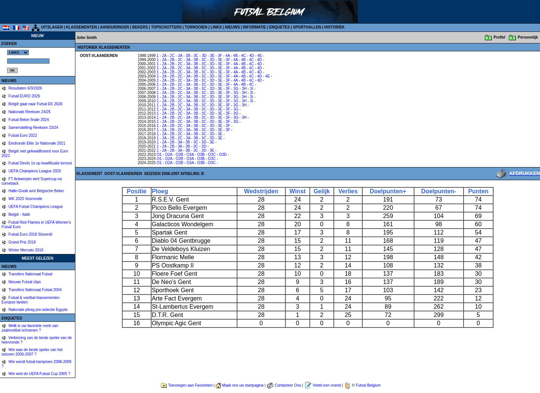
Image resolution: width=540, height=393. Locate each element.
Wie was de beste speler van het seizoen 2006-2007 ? (32, 352)
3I (251, 89)
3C (196, 56)
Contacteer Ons (288, 385)
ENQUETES (279, 27)
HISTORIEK (334, 27)
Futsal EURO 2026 (24, 96)
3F (220, 56)
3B (188, 56)
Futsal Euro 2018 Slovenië (30, 234)
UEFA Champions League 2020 (34, 171)
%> (18, 52)
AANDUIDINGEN (114, 27)
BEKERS (140, 27)
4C (243, 56)
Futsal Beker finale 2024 (28, 120)
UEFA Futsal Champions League (35, 207)
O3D (223, 154)
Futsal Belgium (368, 385)
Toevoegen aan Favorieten (190, 385)
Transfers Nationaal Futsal (30, 274)
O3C (212, 154)
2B (172, 60)
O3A (190, 154)
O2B (179, 154)
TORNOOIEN (196, 27)
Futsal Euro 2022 (22, 135)
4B (235, 56)
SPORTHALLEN (307, 27)
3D (204, 56)
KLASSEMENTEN (81, 27)
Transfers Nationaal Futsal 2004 (35, 290)
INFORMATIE (254, 27)
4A (227, 56)
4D (251, 56)
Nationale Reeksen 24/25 (29, 112)
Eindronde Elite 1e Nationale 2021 (37, 143)
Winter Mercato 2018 (26, 250)
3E (212, 56)
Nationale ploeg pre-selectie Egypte (38, 310)
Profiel (499, 37)
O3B (201, 154)
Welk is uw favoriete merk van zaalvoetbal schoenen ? (30, 328)
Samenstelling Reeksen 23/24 (33, 128)
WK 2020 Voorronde (25, 199)
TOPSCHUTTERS (166, 27)
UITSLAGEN (52, 27)
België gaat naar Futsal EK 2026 (35, 104)
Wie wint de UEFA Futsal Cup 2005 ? (39, 374)
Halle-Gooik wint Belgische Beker (36, 191)
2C (172, 56)
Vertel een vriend (327, 385)
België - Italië (19, 214)
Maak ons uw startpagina (243, 385)
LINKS (216, 27)
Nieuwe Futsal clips (24, 282)
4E (259, 56)
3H (244, 89)
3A (180, 56)
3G (235, 89)
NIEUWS (232, 27)
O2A (168, 154)
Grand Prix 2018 (22, 242)
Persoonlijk (528, 37)
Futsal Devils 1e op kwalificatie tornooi (40, 163)
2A (164, 56)
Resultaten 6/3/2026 (25, 88)
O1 (159, 154)
